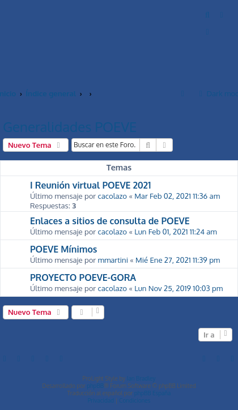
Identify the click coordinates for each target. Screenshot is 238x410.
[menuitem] (208, 14)
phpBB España (152, 393)
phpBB (95, 385)
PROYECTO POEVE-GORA (83, 277)
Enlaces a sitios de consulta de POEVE (110, 221)
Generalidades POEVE (70, 126)
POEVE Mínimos (63, 249)
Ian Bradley (141, 378)
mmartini (112, 259)
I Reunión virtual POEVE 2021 (90, 185)
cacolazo (112, 195)
